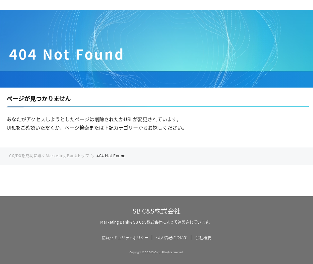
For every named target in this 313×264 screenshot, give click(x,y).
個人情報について (172, 237)
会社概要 (203, 237)
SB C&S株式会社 (156, 210)
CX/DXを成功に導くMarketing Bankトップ (49, 155)
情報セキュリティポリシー (125, 237)
